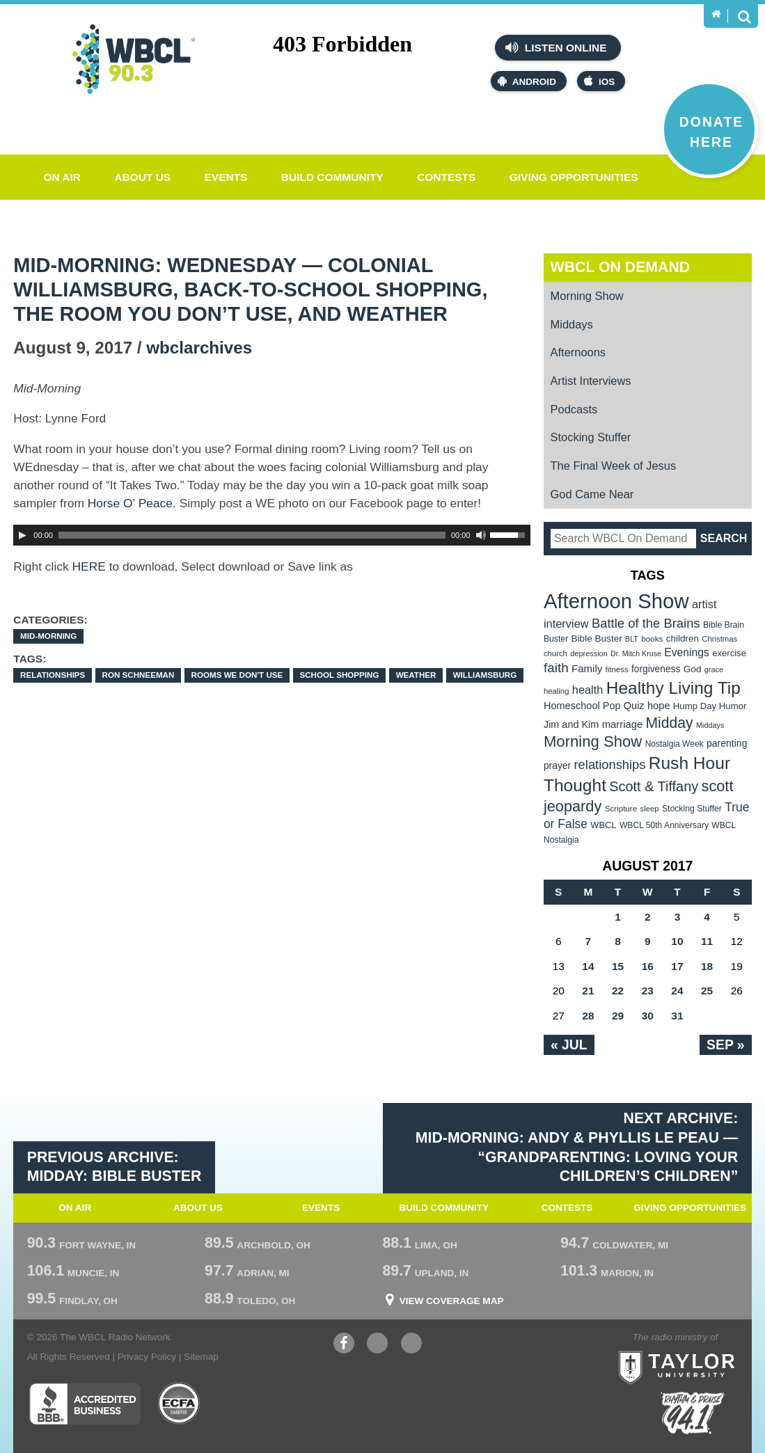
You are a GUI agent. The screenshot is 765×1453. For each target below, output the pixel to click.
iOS (599, 81)
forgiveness (655, 669)
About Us (142, 177)
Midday (669, 723)
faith (556, 667)
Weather (416, 674)
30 (648, 1016)
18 (707, 966)
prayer (557, 765)
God (693, 669)
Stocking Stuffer (591, 437)
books (652, 638)
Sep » (726, 1044)
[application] (271, 535)
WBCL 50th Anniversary (664, 825)
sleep (649, 808)
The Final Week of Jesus (614, 465)
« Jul (569, 1044)
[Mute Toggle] (481, 535)
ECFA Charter (179, 1403)
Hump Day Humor (710, 706)
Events (226, 177)
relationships (52, 674)
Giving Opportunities (574, 177)
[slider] (251, 535)
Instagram (411, 1344)
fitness (617, 669)
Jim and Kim (571, 724)
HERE (89, 566)
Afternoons (578, 352)
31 (677, 1016)
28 (588, 1016)
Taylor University (703, 1350)
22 (618, 991)
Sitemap (201, 1356)
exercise (729, 653)
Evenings (686, 652)
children (682, 638)
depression (589, 653)
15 (618, 966)
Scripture (621, 808)
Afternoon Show (616, 600)
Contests (446, 177)
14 (588, 966)
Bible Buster (596, 638)
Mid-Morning (48, 635)
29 (618, 1016)
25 (707, 991)
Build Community (332, 177)
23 (648, 991)
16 (648, 966)
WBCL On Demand (621, 267)
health (588, 689)
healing (556, 691)
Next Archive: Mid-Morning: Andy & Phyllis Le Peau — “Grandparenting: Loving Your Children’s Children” (577, 1147)
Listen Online (555, 47)
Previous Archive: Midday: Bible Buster (114, 1167)
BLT (631, 639)
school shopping (339, 674)
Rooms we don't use (237, 674)
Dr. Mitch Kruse (635, 653)
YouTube (377, 1344)
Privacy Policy (147, 1356)
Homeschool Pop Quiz (594, 705)
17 (677, 966)
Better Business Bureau (84, 1403)
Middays (572, 324)
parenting (727, 743)
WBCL (603, 825)
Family (586, 668)
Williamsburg (485, 674)
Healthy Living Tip (673, 687)
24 (677, 991)
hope (658, 705)
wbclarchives (199, 347)
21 (588, 991)
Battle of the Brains (646, 623)
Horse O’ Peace (130, 503)
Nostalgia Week (674, 744)
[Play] (22, 535)
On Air (62, 177)
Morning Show (587, 295)
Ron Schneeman (138, 674)
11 (707, 941)
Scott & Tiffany (653, 786)
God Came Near (592, 494)
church (555, 653)
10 (677, 941)
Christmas (719, 639)
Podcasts (574, 409)
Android (527, 81)
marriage (622, 724)
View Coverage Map (452, 1301)
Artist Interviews (591, 380)
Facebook (343, 1344)
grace (713, 669)
